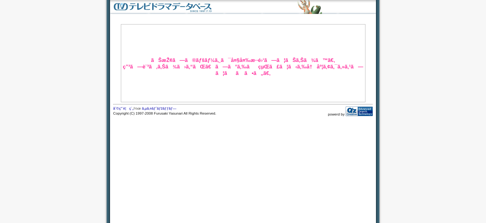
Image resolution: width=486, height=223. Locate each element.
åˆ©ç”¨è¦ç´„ (123, 108)
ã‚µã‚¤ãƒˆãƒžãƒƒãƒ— (159, 108)
